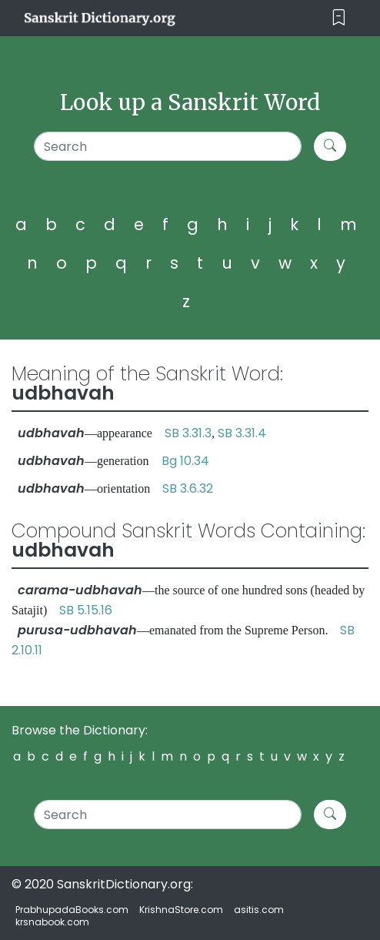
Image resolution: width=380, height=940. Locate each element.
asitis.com (259, 909)
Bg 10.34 (185, 461)
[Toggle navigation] (339, 18)
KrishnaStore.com (181, 909)
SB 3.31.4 (242, 433)
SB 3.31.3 (188, 433)
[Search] (168, 146)
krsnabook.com (52, 921)
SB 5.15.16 (85, 610)
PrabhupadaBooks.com (71, 909)
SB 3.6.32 (187, 488)
